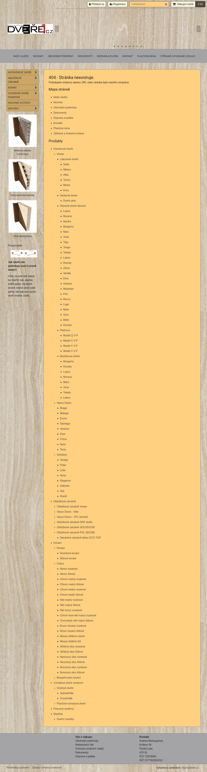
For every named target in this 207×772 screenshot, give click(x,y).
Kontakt (127, 56)
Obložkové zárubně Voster (72, 506)
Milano (67, 169)
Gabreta (64, 485)
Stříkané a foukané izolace (177, 56)
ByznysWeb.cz (190, 767)
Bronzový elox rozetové (73, 667)
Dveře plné (69, 200)
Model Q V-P (70, 335)
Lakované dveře (69, 159)
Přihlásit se (96, 4)
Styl (62, 491)
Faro (62, 434)
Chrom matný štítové (72, 584)
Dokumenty (85, 56)
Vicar (66, 237)
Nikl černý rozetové (71, 610)
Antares (67, 283)
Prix (65, 294)
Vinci (66, 314)
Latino (66, 257)
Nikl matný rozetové (71, 599)
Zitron (66, 268)
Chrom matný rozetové (73, 579)
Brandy (67, 262)
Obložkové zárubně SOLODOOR (76, 527)
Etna (66, 278)
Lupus (66, 211)
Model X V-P (70, 340)
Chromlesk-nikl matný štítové (76, 620)
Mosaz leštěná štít (70, 641)
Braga (63, 408)
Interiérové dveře (63, 148)
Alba (65, 174)
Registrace (118, 4)
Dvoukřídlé (66, 698)
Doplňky (58, 714)
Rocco (67, 299)
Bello (66, 320)
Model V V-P (70, 351)
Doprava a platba (107, 56)
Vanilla (67, 273)
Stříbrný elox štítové (71, 651)
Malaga (64, 413)
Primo (63, 439)
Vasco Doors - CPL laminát (72, 517)
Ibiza (62, 444)
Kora (66, 190)
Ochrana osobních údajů (89, 748)
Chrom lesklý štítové (71, 594)
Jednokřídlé (66, 693)
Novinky (38, 56)
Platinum (65, 330)
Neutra (67, 221)
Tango (66, 247)
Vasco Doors (64, 402)
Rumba (67, 325)
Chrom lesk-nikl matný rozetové (78, 615)
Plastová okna (146, 56)
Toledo (67, 252)
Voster (60, 154)
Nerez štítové (67, 574)
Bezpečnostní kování (69, 677)
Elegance (65, 480)
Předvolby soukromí (17, 767)
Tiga (65, 242)
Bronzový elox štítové (72, 672)
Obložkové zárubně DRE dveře (75, 522)
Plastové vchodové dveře (71, 703)
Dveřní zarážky (65, 719)
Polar (63, 465)
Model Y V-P (70, 345)
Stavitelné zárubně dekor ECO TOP (80, 537)
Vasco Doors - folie (67, 511)
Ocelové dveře (65, 688)
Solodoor (62, 454)
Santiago (65, 423)
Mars (66, 231)
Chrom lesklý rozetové (73, 589)
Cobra (60, 563)
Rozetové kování (69, 553)
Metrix (66, 185)
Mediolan (68, 288)
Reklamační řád (84, 744)
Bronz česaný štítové (72, 631)
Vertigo (64, 460)
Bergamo (68, 226)
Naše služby (21, 56)
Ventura (64, 428)
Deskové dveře (68, 195)
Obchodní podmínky (61, 56)
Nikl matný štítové (70, 605)
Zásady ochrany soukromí (46, 767)
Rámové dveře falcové (73, 205)
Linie (62, 470)
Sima (63, 475)
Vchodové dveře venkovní (68, 682)
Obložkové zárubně (65, 501)
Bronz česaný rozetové (73, 625)
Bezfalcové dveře (70, 356)
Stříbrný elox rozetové (72, 646)
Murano (67, 216)
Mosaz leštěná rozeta (72, 636)
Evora (63, 418)
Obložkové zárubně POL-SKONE (76, 532)
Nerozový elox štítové (72, 662)
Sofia (66, 164)
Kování (58, 542)
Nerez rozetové (69, 568)
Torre (63, 449)
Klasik (63, 496)
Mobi (66, 309)
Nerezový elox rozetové (73, 657)
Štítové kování (68, 558)
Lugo (66, 304)
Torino (66, 180)
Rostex (61, 548)
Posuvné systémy (64, 708)
